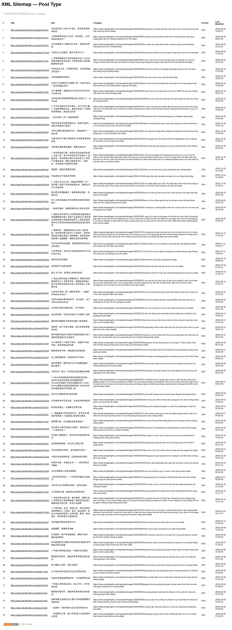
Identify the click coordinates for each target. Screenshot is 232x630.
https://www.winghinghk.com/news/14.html (29, 522)
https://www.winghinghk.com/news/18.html (29, 485)
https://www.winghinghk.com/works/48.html (30, 260)
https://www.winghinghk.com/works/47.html (30, 266)
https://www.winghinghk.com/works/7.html (29, 571)
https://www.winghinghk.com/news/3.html (29, 601)
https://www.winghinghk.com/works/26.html (30, 429)
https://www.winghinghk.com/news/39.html (29, 328)
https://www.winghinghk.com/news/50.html (29, 245)
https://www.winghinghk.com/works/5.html (29, 585)
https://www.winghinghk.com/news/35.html (29, 357)
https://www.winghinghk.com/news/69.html (29, 77)
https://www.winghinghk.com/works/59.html (30, 158)
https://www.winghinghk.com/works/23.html (30, 450)
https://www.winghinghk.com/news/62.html (29, 132)
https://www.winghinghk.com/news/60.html (29, 147)
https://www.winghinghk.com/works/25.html (30, 436)
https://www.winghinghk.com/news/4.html (29, 593)
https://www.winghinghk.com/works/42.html (30, 308)
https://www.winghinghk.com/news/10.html (29, 551)
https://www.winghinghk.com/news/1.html (29, 615)
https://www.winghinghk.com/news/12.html (29, 536)
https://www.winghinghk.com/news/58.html (29, 169)
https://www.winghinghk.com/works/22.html (30, 457)
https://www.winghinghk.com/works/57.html (30, 176)
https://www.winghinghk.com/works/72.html (30, 52)
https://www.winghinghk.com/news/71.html (29, 61)
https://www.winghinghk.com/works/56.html (30, 184)
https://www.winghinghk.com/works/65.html (30, 109)
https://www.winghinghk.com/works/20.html (30, 471)
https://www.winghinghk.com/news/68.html (29, 84)
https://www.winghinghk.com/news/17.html (29, 492)
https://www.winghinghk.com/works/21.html (30, 464)
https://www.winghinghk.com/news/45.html (29, 283)
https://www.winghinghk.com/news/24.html (29, 444)
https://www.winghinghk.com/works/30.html (30, 401)
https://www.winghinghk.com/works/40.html (30, 321)
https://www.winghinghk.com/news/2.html (29, 608)
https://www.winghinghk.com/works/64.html (30, 117)
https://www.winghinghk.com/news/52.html (29, 220)
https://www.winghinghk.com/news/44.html (29, 293)
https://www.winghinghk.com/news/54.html (29, 201)
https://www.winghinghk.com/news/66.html (29, 100)
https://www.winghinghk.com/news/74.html (29, 38)
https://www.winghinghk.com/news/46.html (29, 273)
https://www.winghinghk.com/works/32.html (30, 383)
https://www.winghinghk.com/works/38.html (30, 336)
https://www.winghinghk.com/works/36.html (30, 351)
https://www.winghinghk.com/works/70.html (30, 70)
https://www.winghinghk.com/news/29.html (29, 407)
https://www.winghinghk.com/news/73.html (29, 45)
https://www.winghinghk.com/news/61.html (29, 140)
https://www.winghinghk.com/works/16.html (30, 500)
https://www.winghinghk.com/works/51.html (30, 234)
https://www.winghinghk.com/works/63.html (30, 124)
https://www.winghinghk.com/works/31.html (30, 394)
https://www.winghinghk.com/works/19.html (30, 478)
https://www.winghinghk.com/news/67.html (29, 92)
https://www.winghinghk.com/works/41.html (30, 314)
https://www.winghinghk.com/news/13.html (29, 529)
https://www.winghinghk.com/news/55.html (29, 194)
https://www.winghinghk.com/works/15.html (30, 512)
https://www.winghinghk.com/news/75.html (29, 30)
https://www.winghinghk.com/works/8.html (29, 565)
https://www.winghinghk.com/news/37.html (29, 344)
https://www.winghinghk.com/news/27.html (29, 422)
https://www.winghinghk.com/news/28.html (29, 414)
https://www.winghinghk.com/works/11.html (30, 543)
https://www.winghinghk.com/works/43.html (30, 301)
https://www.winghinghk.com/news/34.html (29, 364)
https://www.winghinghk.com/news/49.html (29, 252)
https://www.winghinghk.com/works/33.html (30, 372)
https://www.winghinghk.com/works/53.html (30, 208)
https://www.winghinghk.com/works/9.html (29, 558)
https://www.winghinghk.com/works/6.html (29, 578)
